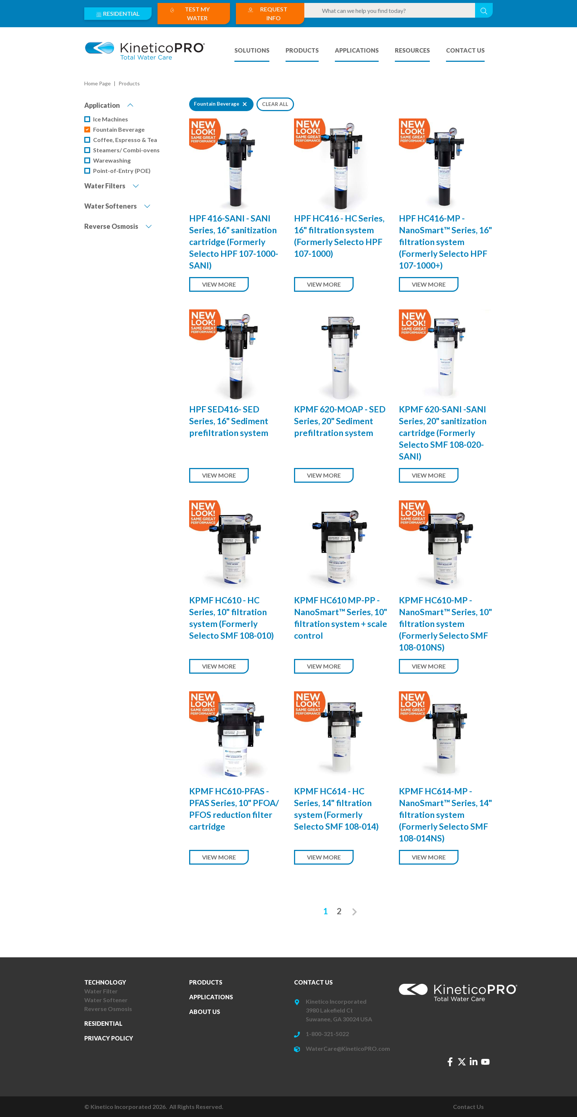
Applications (357, 50)
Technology (105, 982)
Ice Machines (110, 119)
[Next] (354, 911)
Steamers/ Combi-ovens (126, 149)
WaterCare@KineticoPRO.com (348, 1048)
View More (219, 284)
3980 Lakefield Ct (329, 1010)
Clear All (275, 104)
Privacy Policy (108, 1038)
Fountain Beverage (119, 129)
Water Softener (106, 999)
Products (302, 50)
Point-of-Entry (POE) (122, 170)
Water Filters (111, 185)
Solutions (251, 50)
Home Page (97, 83)
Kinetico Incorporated (336, 1001)
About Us (204, 1011)
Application (109, 104)
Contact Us (465, 50)
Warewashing (112, 160)
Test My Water (189, 13)
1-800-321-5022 (327, 1033)
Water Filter (101, 990)
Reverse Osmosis (118, 225)
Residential (118, 13)
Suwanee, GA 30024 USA (339, 1018)
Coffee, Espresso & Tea (125, 139)
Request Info (267, 13)
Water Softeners (117, 205)
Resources (412, 50)
